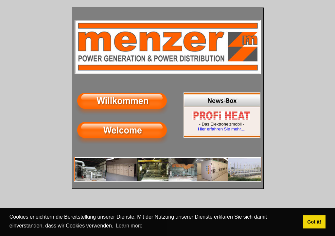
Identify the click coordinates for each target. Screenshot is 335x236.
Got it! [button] (314, 222)
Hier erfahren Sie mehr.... (221, 129)
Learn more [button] (129, 225)
